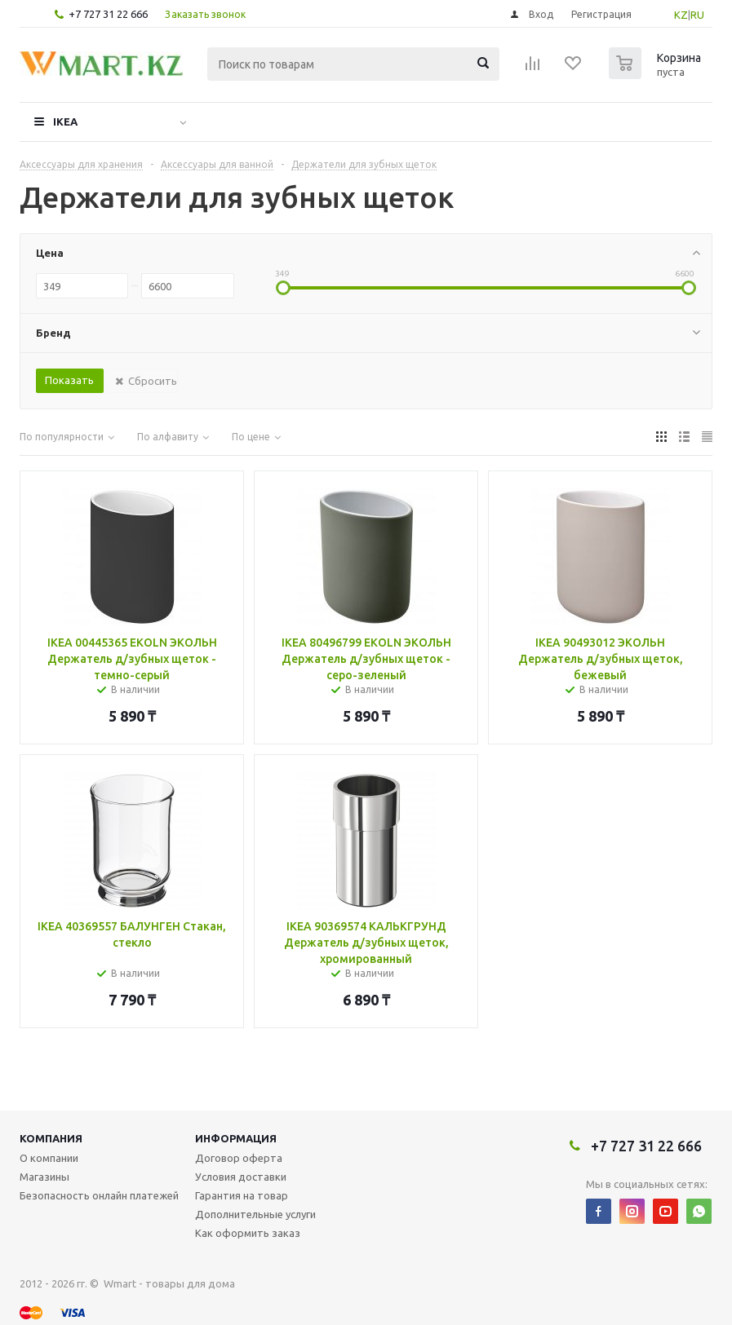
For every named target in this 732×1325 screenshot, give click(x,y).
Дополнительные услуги (255, 1214)
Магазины (44, 1176)
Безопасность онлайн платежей (99, 1195)
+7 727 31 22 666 (108, 14)
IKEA (65, 121)
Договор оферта (238, 1158)
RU (697, 14)
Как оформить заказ (247, 1233)
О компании (49, 1158)
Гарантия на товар (241, 1195)
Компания (51, 1138)
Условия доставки (240, 1176)
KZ (681, 14)
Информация (236, 1138)
